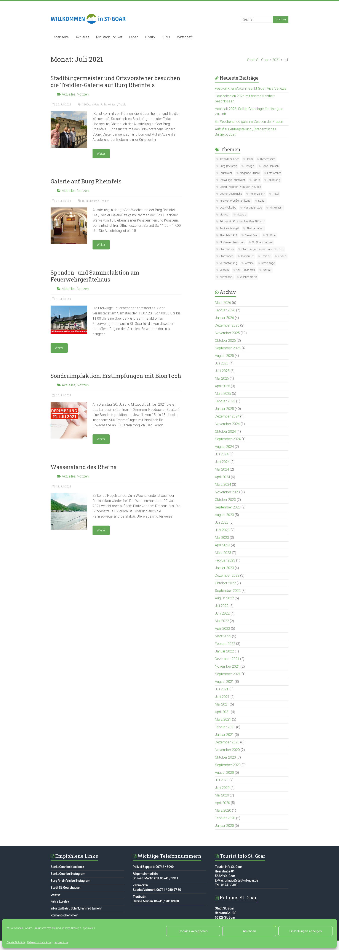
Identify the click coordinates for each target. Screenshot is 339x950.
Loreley (56, 894)
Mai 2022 (222, 621)
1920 (249, 159)
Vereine (249, 263)
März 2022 (223, 636)
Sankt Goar (252, 235)
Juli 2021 (222, 689)
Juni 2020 (222, 788)
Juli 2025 (222, 363)
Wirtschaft (184, 37)
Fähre (256, 179)
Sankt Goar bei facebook (67, 867)
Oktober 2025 (225, 340)
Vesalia (224, 270)
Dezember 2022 (227, 575)
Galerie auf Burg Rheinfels (86, 181)
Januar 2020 (224, 826)
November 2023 (227, 492)
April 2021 (222, 712)
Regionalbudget (229, 228)
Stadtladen (226, 256)
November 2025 (227, 333)
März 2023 (223, 553)
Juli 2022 (222, 606)
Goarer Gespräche (230, 193)
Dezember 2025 (227, 325)
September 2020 (228, 765)
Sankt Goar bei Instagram (68, 874)
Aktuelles (82, 37)
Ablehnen (249, 931)
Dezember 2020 (227, 742)
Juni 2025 (222, 371)
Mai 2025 (222, 378)
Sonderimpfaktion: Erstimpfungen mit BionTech (116, 375)
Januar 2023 (224, 568)
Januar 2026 (224, 318)
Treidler (122, 104)
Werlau (266, 270)
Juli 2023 (222, 522)
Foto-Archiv (274, 173)
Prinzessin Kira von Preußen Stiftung (241, 221)
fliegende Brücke (250, 173)
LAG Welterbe (227, 207)
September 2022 (228, 591)
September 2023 (228, 507)
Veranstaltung (228, 263)
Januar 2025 (224, 409)
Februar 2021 (225, 727)
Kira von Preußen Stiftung (235, 200)
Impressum (61, 942)
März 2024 (223, 484)
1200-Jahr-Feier (90, 104)
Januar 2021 (224, 735)
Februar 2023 (225, 560)
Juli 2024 (222, 454)
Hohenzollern (257, 193)
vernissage (268, 263)
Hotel (276, 193)
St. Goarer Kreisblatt (232, 242)
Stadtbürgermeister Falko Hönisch (262, 249)
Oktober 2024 (225, 431)
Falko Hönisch (109, 104)
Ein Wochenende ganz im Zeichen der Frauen (249, 122)
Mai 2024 (222, 469)
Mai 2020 (222, 795)
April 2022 (222, 628)
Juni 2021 (222, 697)
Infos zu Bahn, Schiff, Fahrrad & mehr (76, 908)
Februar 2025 (225, 401)
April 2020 (222, 803)
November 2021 (227, 666)
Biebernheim (267, 159)
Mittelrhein (276, 207)
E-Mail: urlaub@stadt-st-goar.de (236, 880)
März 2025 (223, 394)
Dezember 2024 (227, 416)
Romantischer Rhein (64, 915)
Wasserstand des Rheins (84, 467)
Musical (224, 214)
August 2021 (224, 682)
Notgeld (241, 214)
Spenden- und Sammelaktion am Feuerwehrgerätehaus (95, 276)
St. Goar (271, 235)
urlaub (282, 256)
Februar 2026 (225, 310)
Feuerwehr (225, 173)
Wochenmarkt (248, 276)
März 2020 (223, 810)
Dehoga (249, 166)
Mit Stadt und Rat (109, 37)
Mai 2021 (222, 704)
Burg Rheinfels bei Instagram (70, 880)
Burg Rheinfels (90, 200)
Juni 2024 (222, 462)
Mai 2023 (222, 538)
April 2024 (222, 477)
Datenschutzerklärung (39, 942)
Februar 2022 (225, 644)
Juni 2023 (222, 530)
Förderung (273, 179)
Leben (133, 37)
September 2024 (228, 439)
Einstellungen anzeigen (305, 931)
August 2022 (224, 598)
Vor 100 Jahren (245, 270)
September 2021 (228, 674)
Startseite (61, 37)
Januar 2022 (224, 651)
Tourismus (247, 256)
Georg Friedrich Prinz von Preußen (240, 186)
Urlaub (150, 37)
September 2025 (228, 348)
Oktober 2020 (225, 757)
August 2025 (224, 356)
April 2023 (222, 545)
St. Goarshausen (262, 242)
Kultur (166, 37)
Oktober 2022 (225, 583)
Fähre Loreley (60, 901)
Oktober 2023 (225, 500)
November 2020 (227, 750)
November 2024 (227, 424)
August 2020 (224, 772)
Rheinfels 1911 (228, 235)
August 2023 (224, 515)
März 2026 (223, 303)
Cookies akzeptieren (193, 931)
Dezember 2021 (227, 659)
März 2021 (223, 719)
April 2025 (222, 386)
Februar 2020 (225, 818)
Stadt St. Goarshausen (66, 887)
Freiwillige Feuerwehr (232, 179)
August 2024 (224, 447)
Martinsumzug (253, 207)
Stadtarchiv (226, 249)
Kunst (261, 200)
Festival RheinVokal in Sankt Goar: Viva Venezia (250, 88)
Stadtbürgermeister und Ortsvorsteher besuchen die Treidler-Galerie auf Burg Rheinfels (115, 81)
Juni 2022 (222, 613)
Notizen (83, 94)
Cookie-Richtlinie (15, 942)
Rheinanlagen (254, 228)
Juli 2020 (222, 780)
